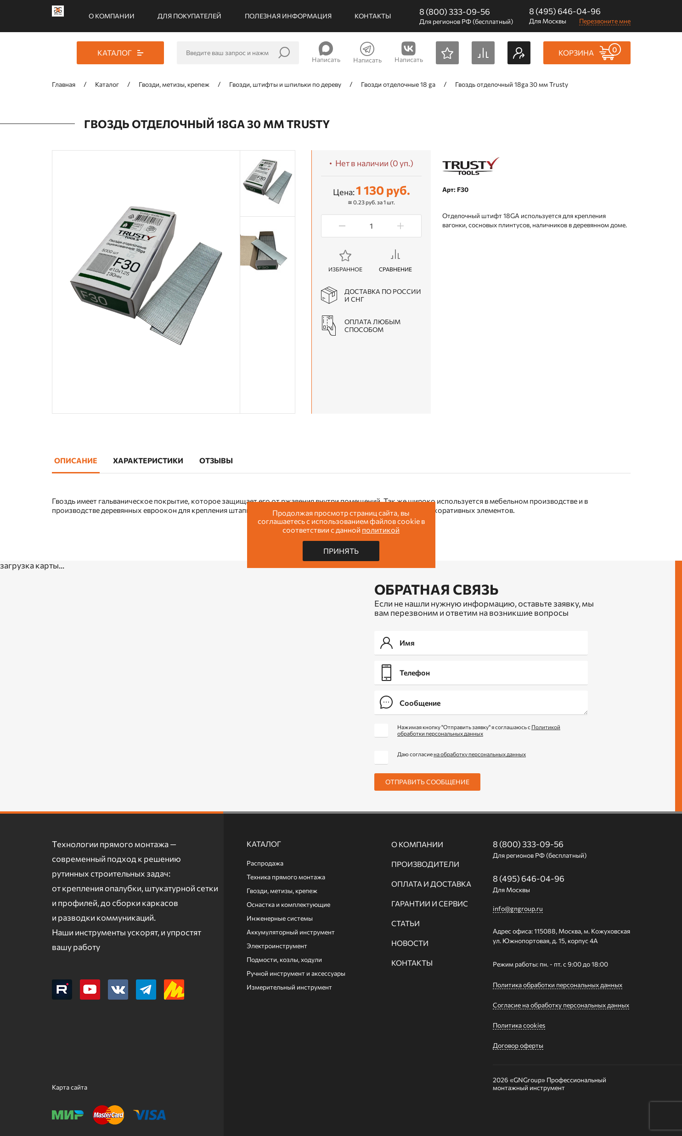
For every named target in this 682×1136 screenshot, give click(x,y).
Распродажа (265, 863)
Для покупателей (189, 16)
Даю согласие (461, 754)
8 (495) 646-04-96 (565, 11)
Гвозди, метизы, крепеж (282, 890)
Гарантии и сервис (429, 903)
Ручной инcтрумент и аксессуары (296, 973)
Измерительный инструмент (289, 987)
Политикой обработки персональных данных (478, 730)
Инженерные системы (280, 918)
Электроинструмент (277, 946)
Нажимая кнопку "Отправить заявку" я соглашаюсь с (478, 730)
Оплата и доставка (431, 883)
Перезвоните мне (605, 21)
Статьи (405, 923)
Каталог (264, 843)
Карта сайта (69, 1087)
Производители (425, 864)
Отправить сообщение (427, 782)
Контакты (373, 16)
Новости (409, 943)
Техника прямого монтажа (286, 877)
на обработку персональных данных (480, 754)
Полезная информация (288, 16)
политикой (381, 529)
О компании (112, 16)
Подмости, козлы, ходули (284, 959)
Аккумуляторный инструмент (291, 932)
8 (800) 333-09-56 (454, 11)
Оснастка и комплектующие (288, 904)
